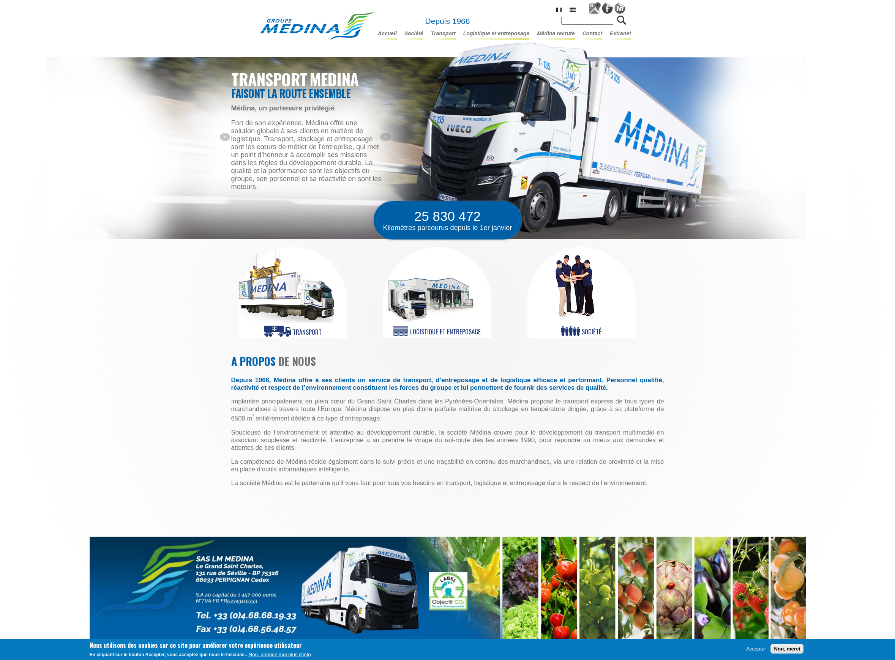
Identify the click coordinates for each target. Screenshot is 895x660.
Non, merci (787, 649)
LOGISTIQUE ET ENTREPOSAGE (496, 33)
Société (413, 33)
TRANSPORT (443, 33)
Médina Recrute (556, 33)
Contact (592, 33)
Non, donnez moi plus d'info (280, 655)
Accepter (756, 649)
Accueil (387, 33)
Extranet (620, 33)
